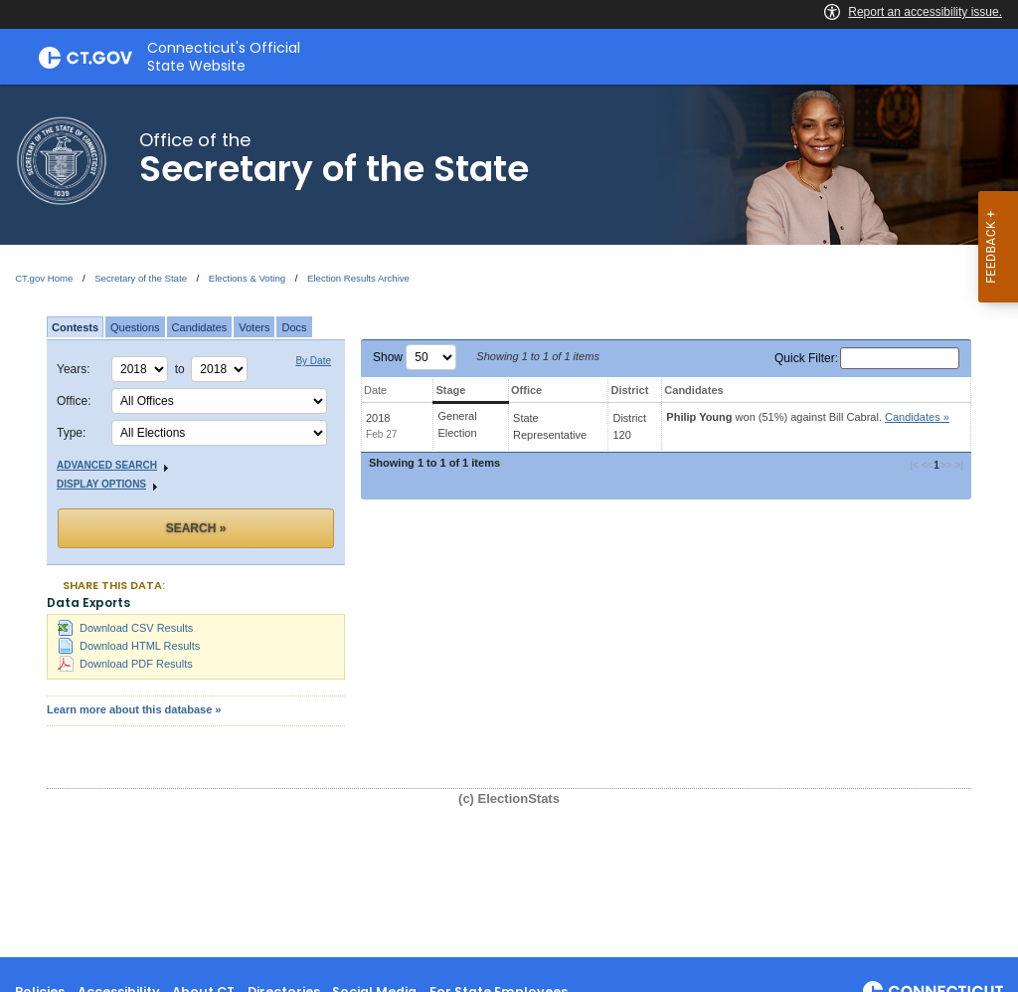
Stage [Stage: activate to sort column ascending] (450, 390)
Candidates (200, 327)
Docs (293, 327)
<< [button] (927, 465)
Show (414, 357)
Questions (135, 327)
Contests (75, 327)
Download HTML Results (129, 646)
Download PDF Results (125, 664)
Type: (71, 433)
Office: (73, 401)
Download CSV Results (125, 628)
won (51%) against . (807, 417)
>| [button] (957, 465)
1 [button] (936, 465)
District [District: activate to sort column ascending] (629, 390)
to (183, 369)
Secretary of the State (140, 278)
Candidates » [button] (917, 417)
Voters (254, 327)
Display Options (109, 485)
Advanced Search (115, 466)
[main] (509, 521)
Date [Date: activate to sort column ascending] (375, 390)
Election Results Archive (358, 278)
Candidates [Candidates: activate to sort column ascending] (693, 390)
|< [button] (915, 465)
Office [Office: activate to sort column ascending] (526, 390)
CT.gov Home (44, 278)
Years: (73, 369)
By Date (313, 361)
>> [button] (946, 465)
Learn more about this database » (134, 709)
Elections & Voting (247, 278)
